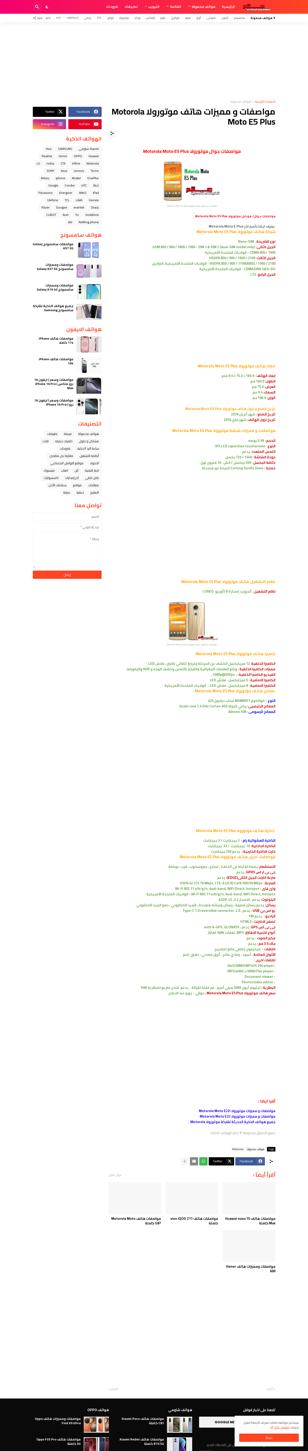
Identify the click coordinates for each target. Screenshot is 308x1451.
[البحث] (37, 7)
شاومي (211, 17)
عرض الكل (115, 1174)
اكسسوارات (51, 478)
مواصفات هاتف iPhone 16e (56, 361)
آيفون (224, 17)
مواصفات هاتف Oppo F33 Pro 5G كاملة (58, 1441)
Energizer (65, 193)
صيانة (66, 492)
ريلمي (87, 17)
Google (53, 185)
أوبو (198, 17)
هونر (162, 17)
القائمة (175, 7)
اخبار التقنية (92, 470)
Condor (70, 185)
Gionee (94, 200)
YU (77, 215)
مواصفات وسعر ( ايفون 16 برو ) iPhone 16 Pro (53, 402)
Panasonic (46, 193)
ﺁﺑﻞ (76, 470)
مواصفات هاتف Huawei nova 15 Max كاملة (250, 1220)
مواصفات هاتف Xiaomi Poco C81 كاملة (143, 1421)
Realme (47, 156)
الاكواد (94, 463)
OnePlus (72, 17)
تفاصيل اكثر (281, 1427)
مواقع (77, 485)
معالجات (93, 485)
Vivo (49, 149)
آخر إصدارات (72, 478)
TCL (67, 200)
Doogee (61, 207)
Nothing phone (89, 222)
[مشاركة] (112, 133)
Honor (63, 156)
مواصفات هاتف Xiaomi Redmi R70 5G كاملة (141, 1441)
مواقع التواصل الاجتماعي (66, 463)
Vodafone (92, 215)
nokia (50, 163)
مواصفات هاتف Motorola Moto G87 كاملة (136, 1220)
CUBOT (51, 215)
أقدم (114, 1389)
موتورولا (124, 17)
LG (38, 163)
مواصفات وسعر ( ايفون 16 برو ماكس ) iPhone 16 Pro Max (53, 384)
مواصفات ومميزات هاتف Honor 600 (250, 1268)
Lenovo (79, 171)
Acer (66, 215)
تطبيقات (131, 7)
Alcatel (76, 178)
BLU (96, 185)
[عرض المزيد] (184, 1161)
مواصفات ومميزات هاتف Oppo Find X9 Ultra (58, 1421)
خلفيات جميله (63, 441)
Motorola (237, 1149)
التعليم (94, 492)
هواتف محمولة (203, 7)
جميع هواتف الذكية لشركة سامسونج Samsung (53, 308)
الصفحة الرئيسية (265, 102)
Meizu (45, 178)
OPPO (78, 156)
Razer (46, 207)
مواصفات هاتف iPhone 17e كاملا (56, 340)
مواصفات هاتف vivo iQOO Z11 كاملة (194, 1220)
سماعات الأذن (58, 485)
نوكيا (137, 17)
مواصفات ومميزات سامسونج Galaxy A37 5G (55, 267)
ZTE (99, 17)
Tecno (95, 171)
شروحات (112, 7)
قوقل (110, 17)
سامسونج (239, 17)
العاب (64, 470)
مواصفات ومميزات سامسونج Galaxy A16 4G (55, 287)
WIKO (82, 193)
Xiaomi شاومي (89, 149)
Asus (64, 171)
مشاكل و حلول (89, 441)
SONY (50, 171)
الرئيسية (228, 7)
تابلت (45, 441)
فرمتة (68, 434)
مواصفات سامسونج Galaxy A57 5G (53, 246)
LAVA (79, 200)
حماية (80, 492)
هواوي (175, 17)
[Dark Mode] (47, 7)
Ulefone (52, 200)
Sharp (95, 207)
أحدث (269, 1389)
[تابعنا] (39, 18)
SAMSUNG (65, 149)
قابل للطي (92, 478)
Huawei (94, 156)
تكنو (48, 17)
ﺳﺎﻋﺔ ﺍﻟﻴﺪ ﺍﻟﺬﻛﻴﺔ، (88, 448)
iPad (96, 193)
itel (70, 222)
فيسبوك (49, 470)
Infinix (76, 163)
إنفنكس (150, 17)
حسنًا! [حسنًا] (269, 1438)
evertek (79, 207)
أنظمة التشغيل (89, 456)
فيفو (188, 17)
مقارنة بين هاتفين (61, 456)
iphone (60, 178)
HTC (58, 17)
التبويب (153, 7)
